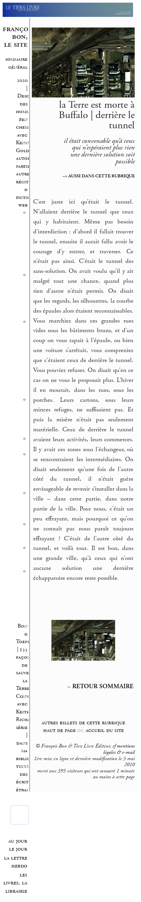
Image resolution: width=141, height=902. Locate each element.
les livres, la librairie (15, 883)
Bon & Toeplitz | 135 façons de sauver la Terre (26, 657)
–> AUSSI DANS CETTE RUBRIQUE (99, 176)
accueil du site (105, 730)
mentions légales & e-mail (119, 749)
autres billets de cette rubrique (83, 722)
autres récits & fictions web (26, 189)
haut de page (59, 730)
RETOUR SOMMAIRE (102, 687)
